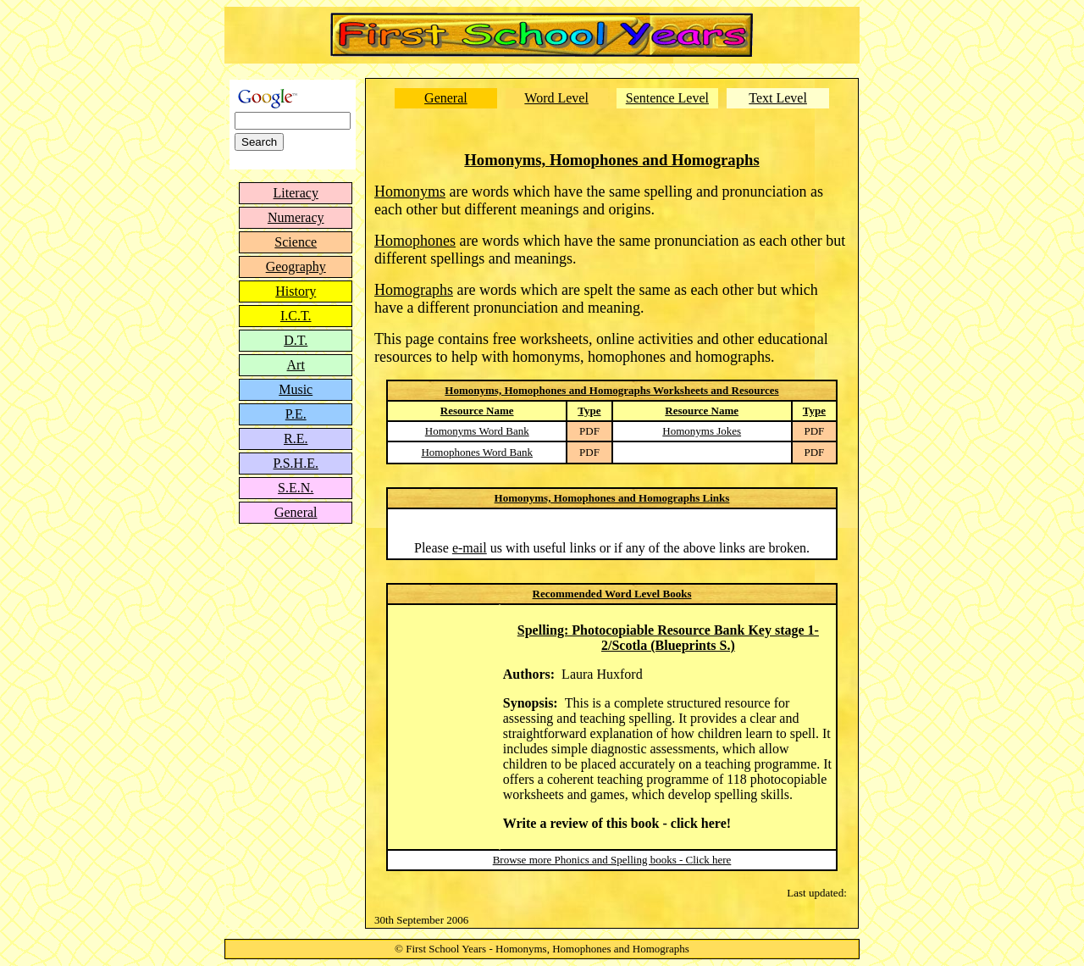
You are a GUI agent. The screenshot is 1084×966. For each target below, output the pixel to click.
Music (295, 389)
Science (295, 242)
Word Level (556, 98)
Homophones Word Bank (477, 452)
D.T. (295, 340)
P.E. (296, 414)
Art (296, 365)
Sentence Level (667, 98)
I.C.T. (296, 315)
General (296, 512)
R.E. (295, 438)
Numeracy (296, 217)
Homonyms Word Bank (477, 431)
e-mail (469, 548)
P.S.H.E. (296, 463)
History (295, 291)
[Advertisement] (293, 644)
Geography (296, 266)
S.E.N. (295, 487)
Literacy (296, 193)
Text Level (778, 98)
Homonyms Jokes (701, 431)
